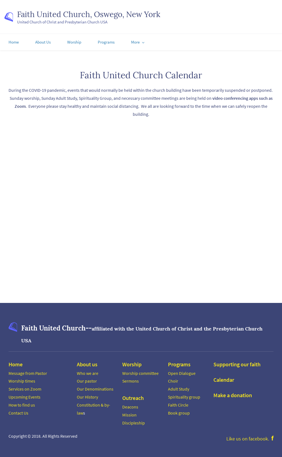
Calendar (223, 378)
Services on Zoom (25, 388)
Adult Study (178, 388)
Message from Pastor (28, 372)
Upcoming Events (24, 396)
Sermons (130, 380)
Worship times (22, 380)
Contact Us (18, 412)
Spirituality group (184, 396)
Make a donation (232, 394)
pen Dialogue (183, 372)
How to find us (22, 404)
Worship (132, 363)
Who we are (87, 372)
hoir (174, 380)
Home (16, 363)
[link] (13, 325)
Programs (179, 363)
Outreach (133, 397)
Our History (87, 396)
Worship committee (140, 372)
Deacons (130, 406)
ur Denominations (96, 388)
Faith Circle (178, 404)
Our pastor (87, 380)
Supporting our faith (237, 363)
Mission (129, 414)
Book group (179, 412)
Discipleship (133, 421)
